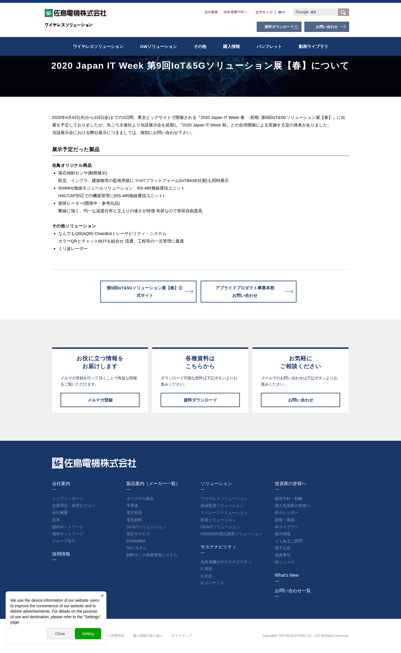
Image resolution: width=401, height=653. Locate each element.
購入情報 (231, 46)
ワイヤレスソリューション (98, 46)
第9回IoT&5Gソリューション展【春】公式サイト (145, 291)
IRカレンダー (286, 512)
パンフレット (269, 46)
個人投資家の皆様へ (292, 505)
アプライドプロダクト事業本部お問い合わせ (244, 291)
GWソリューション (158, 46)
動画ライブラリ (313, 46)
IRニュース (285, 562)
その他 (200, 46)
